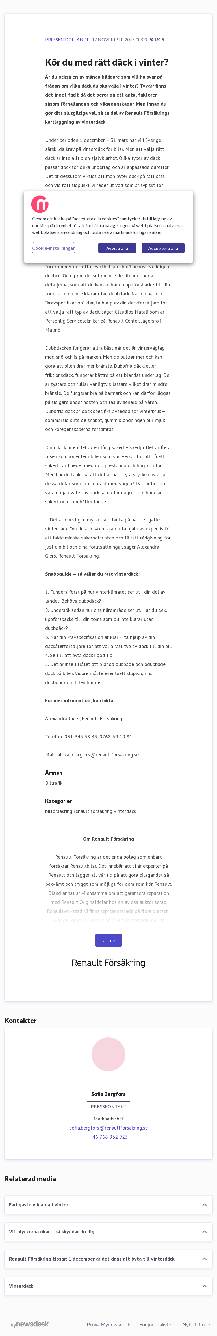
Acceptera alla (163, 248)
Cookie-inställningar (53, 247)
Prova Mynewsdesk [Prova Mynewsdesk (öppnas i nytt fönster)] (108, 1324)
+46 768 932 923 (109, 1136)
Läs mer (108, 940)
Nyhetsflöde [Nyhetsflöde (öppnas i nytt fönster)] (196, 1324)
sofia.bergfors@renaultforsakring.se (109, 1127)
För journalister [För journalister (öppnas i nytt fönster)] (156, 1324)
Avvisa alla (117, 248)
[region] (108, 227)
